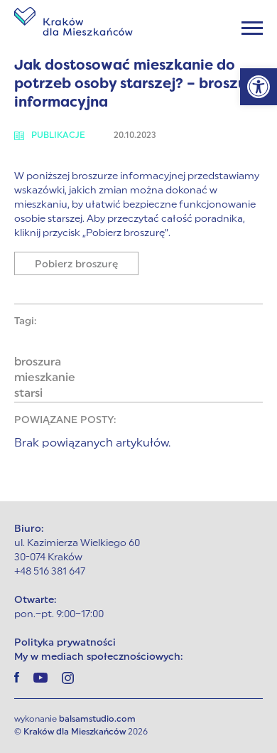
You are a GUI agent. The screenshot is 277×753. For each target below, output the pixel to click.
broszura (37, 362)
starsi (28, 394)
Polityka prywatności (65, 643)
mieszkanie (44, 378)
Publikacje (49, 136)
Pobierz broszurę (76, 265)
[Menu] (252, 28)
